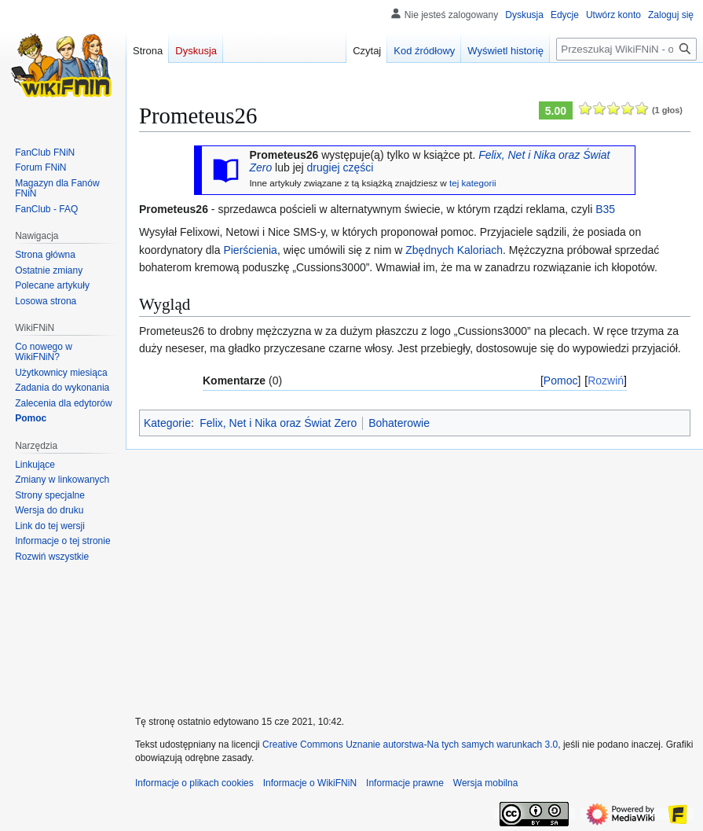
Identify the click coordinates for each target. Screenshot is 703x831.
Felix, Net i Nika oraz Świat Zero (278, 423)
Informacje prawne (405, 783)
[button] (52, 556)
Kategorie (167, 423)
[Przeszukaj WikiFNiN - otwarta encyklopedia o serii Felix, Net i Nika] (626, 49)
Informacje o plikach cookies (194, 783)
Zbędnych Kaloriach (454, 250)
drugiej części (340, 167)
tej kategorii (472, 183)
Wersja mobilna (485, 783)
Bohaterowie (399, 423)
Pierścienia (249, 250)
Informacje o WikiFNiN (310, 783)
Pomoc (561, 380)
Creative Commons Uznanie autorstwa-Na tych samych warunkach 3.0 (410, 744)
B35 (605, 209)
